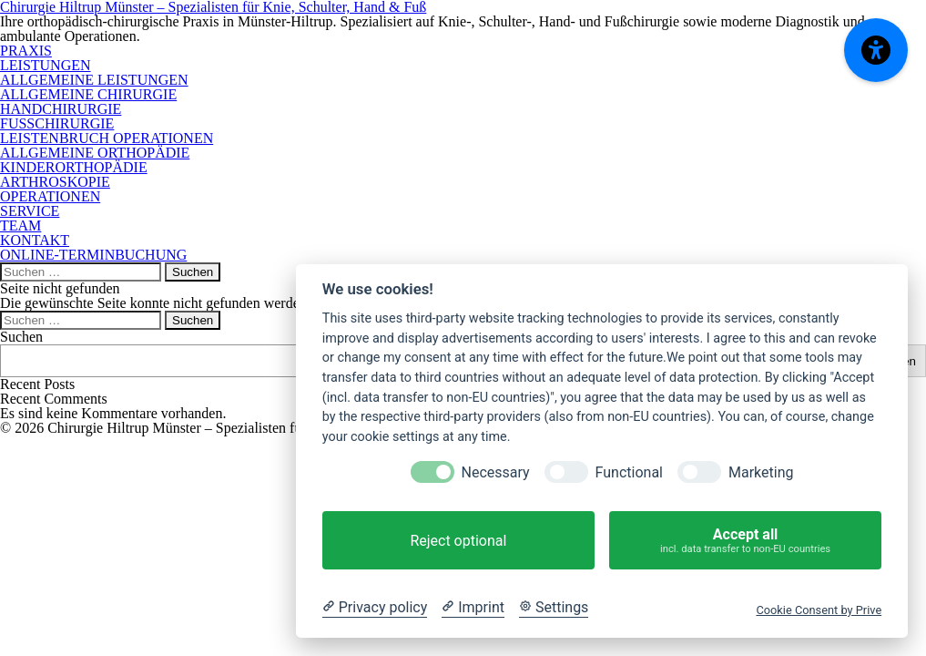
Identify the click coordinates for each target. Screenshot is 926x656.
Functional (629, 472)
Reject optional (458, 540)
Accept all (745, 541)
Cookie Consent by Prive (818, 610)
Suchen (21, 336)
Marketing (760, 472)
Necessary (496, 472)
